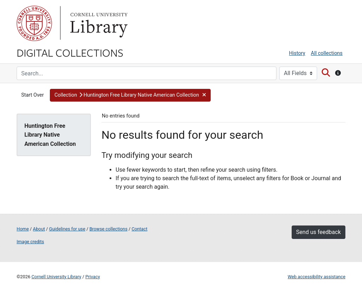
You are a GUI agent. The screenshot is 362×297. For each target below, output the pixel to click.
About (39, 229)
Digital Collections (70, 52)
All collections (327, 53)
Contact (139, 229)
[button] (130, 95)
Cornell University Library (56, 276)
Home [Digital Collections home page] (23, 229)
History (297, 53)
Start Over (32, 95)
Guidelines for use (67, 229)
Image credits (30, 241)
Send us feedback (318, 232)
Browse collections (108, 229)
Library (98, 23)
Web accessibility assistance (316, 276)
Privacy (92, 276)
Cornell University (34, 23)
